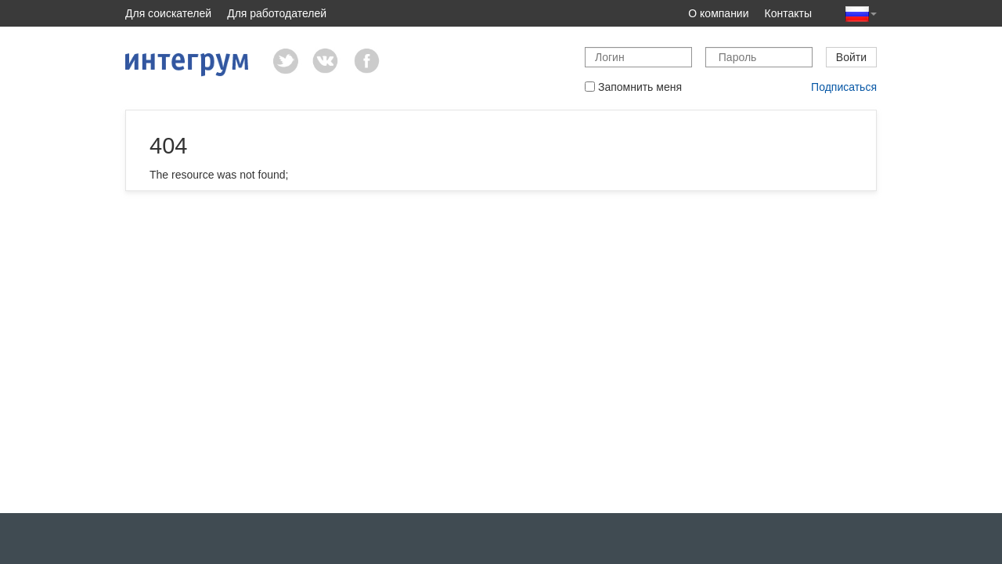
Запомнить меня (633, 87)
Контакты (788, 13)
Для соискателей (168, 13)
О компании (718, 13)
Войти (851, 57)
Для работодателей (276, 13)
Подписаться (844, 87)
